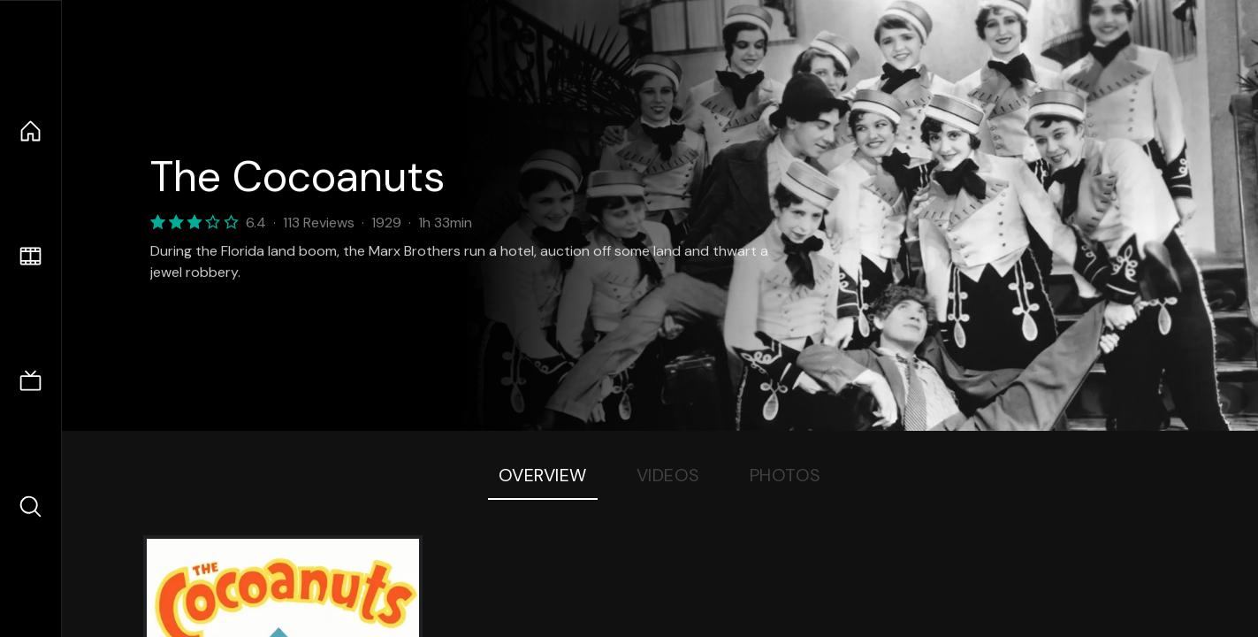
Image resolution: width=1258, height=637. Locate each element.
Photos (785, 475)
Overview (543, 475)
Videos (668, 475)
